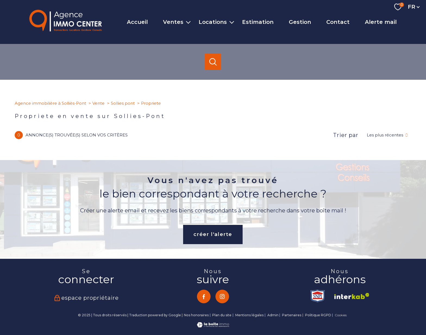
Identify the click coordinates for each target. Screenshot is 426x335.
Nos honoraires (196, 315)
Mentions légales (249, 315)
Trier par (345, 135)
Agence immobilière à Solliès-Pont (50, 103)
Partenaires (291, 315)
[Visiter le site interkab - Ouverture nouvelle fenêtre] (350, 296)
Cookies (341, 315)
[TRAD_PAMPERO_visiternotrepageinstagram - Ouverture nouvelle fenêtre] (222, 296)
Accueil (137, 22)
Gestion (300, 22)
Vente (98, 103)
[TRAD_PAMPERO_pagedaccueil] (65, 30)
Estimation (258, 22)
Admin (272, 315)
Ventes (173, 22)
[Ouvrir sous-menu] (188, 22)
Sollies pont (123, 103)
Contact (338, 22)
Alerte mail (381, 22)
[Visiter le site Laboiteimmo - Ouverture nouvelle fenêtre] (213, 326)
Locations (213, 22)
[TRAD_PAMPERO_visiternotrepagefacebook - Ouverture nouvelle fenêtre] (204, 296)
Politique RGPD (318, 315)
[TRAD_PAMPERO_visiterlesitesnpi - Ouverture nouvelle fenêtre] (318, 296)
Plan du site (221, 315)
